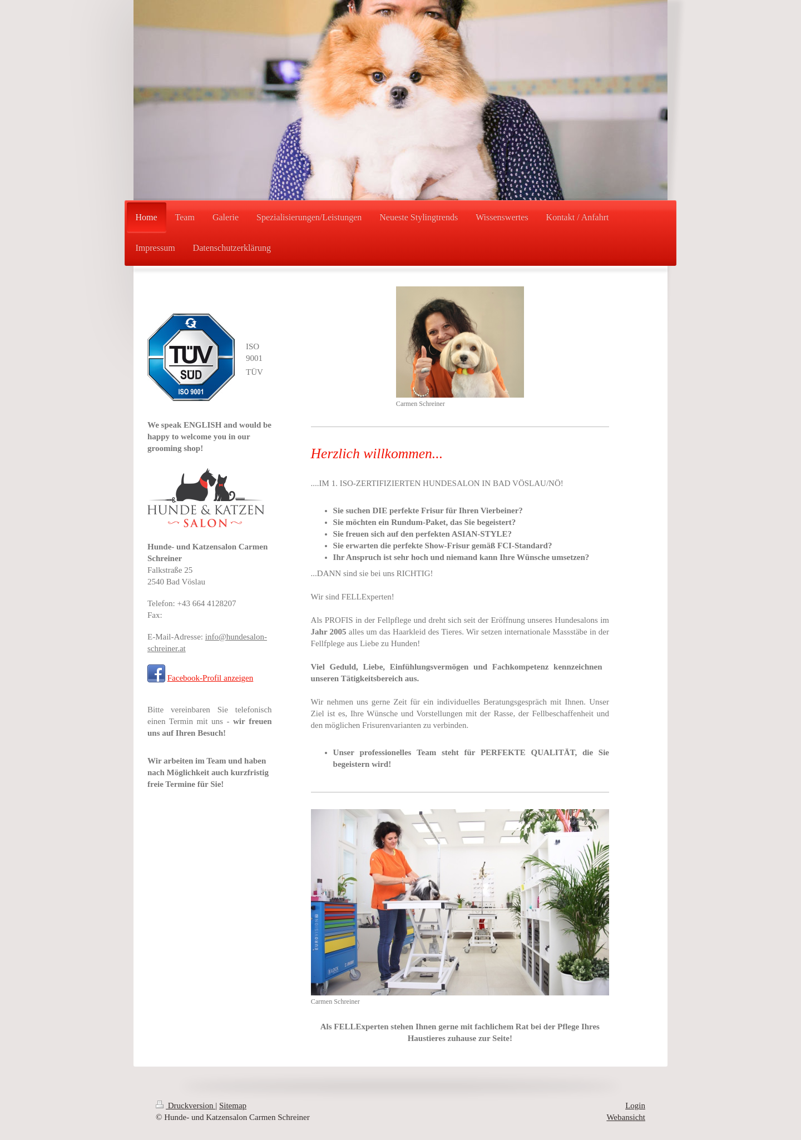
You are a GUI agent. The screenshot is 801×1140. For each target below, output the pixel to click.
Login (635, 1105)
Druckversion (185, 1105)
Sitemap (232, 1105)
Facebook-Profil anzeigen (210, 677)
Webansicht (625, 1117)
